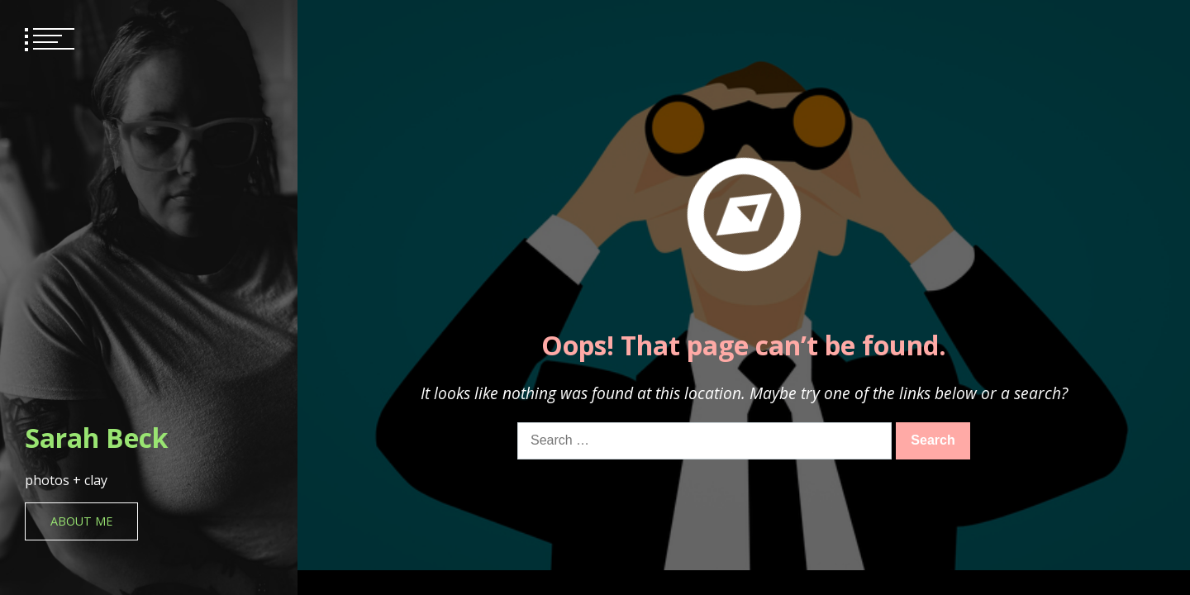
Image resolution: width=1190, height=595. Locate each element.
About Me (81, 521)
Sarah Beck (96, 437)
